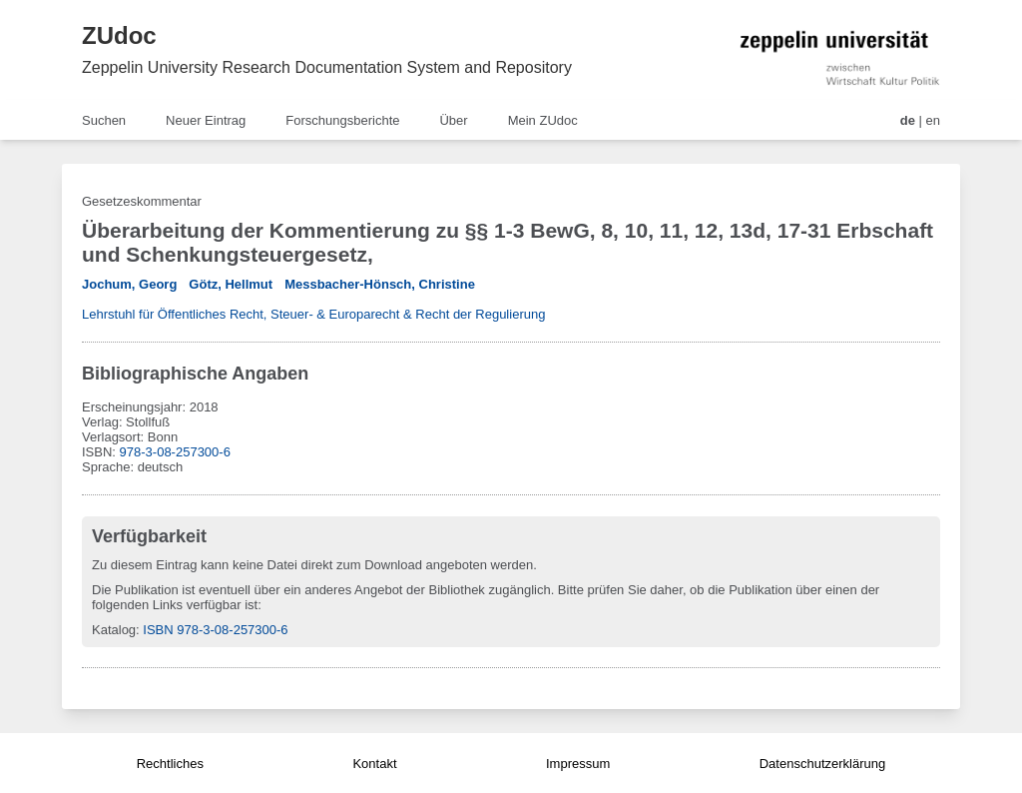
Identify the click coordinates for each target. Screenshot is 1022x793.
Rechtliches (170, 763)
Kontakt (374, 763)
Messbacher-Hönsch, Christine (379, 284)
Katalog (114, 629)
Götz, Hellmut (230, 284)
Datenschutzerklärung (822, 763)
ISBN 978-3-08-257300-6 (215, 629)
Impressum (578, 763)
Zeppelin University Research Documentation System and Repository (327, 67)
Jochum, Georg (129, 284)
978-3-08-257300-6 (175, 451)
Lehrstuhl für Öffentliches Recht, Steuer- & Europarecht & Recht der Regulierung (313, 314)
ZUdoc (119, 35)
